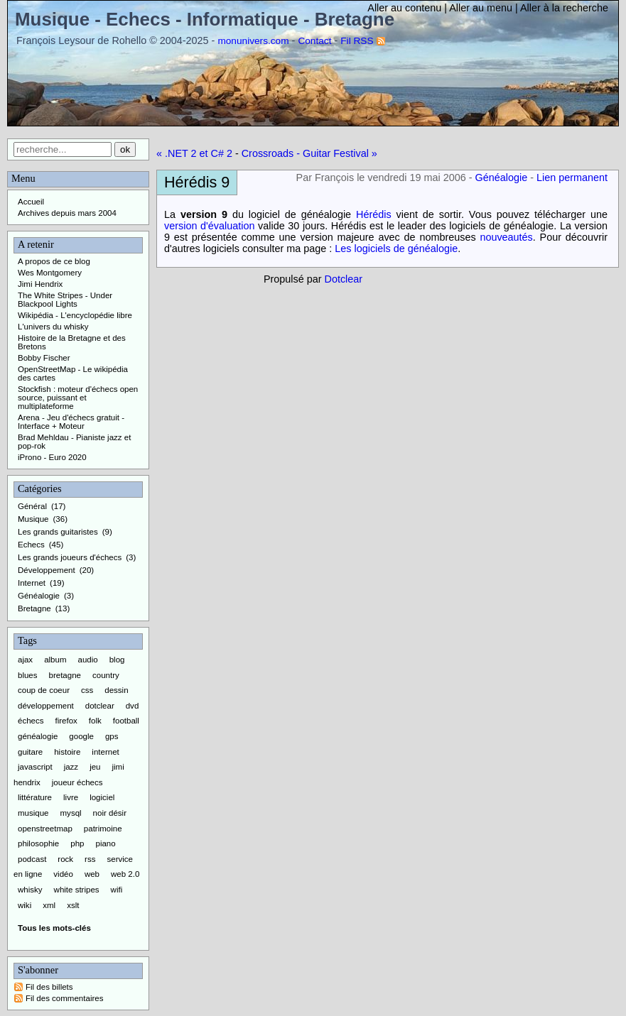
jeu (95, 767)
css (87, 690)
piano (105, 843)
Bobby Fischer (44, 358)
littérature (35, 797)
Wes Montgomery (50, 272)
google (81, 736)
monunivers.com (252, 40)
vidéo (63, 874)
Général (32, 506)
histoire (67, 752)
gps (112, 736)
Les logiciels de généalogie (396, 248)
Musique (33, 519)
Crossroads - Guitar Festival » (309, 153)
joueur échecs (77, 782)
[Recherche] (63, 149)
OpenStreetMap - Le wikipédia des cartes (73, 373)
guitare (30, 752)
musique (33, 813)
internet (105, 752)
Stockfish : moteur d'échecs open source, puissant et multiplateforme (78, 397)
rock (65, 859)
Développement (46, 570)
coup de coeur (44, 690)
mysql (71, 813)
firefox (66, 720)
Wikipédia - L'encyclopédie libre (75, 315)
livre (70, 797)
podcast (32, 859)
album (55, 659)
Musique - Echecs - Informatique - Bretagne (204, 19)
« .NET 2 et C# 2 (194, 153)
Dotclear (344, 279)
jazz (71, 767)
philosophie (38, 843)
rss (90, 859)
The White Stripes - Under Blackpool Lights (65, 299)
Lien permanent (572, 177)
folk (95, 720)
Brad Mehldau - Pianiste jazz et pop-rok (74, 441)
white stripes (76, 889)
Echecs (31, 544)
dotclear (99, 705)
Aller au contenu (404, 7)
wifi (117, 889)
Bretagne (34, 608)
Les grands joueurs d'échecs (70, 557)
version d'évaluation (209, 225)
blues (28, 675)
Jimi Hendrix (40, 284)
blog (117, 659)
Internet (31, 583)
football (126, 720)
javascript (35, 767)
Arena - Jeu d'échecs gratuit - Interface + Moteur (71, 421)
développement (46, 705)
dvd (132, 705)
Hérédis (374, 214)
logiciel (102, 797)
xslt (73, 905)
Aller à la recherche (564, 7)
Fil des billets (49, 987)
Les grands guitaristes (58, 532)
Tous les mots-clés (54, 928)
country (105, 675)
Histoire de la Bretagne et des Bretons (72, 342)
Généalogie (501, 177)
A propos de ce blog (54, 261)
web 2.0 (125, 874)
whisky (30, 889)
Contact (314, 40)
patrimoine (103, 828)
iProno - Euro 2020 (52, 457)
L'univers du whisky (53, 326)
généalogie (38, 736)
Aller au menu (480, 7)
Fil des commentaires (64, 998)
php (77, 843)
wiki (24, 905)
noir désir (109, 813)
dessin (116, 690)
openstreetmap (45, 828)
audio (88, 659)
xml (49, 905)
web (92, 874)
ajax (25, 659)
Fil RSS (356, 40)
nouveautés (506, 237)
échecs (31, 720)
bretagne (65, 675)
